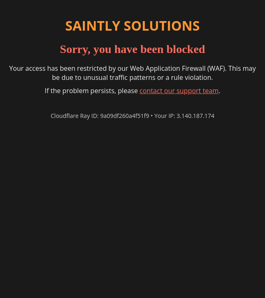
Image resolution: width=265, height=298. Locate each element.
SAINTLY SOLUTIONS (132, 25)
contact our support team (179, 90)
